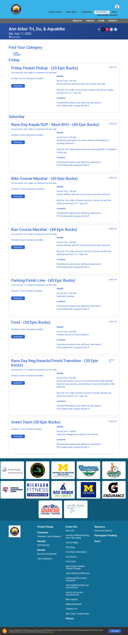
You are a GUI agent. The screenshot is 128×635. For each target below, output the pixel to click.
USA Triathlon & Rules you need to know (77, 586)
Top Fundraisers (44, 558)
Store (101, 21)
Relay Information (74, 604)
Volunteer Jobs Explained (49, 536)
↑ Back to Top (112, 67)
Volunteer (101, 12)
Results (77, 21)
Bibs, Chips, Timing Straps (77, 614)
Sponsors (86, 12)
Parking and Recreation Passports (76, 579)
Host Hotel (71, 561)
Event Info (71, 12)
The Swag (70, 547)
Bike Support (72, 599)
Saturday (16, 55)
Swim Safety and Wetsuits (78, 573)
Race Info (70, 530)
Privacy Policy (49, 632)
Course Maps (72, 542)
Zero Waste (71, 557)
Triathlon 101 (72, 609)
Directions (15, 37)
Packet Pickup (55, 12)
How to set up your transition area (74, 593)
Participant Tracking (107, 15)
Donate (112, 21)
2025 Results (43, 545)
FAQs (114, 12)
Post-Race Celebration (76, 552)
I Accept (115, 631)
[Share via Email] (111, 29)
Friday (15, 53)
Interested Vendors (103, 530)
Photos (90, 21)
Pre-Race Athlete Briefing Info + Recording (77, 536)
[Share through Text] (115, 29)
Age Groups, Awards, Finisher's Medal (75, 567)
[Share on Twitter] (103, 29)
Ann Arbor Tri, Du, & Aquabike (37, 28)
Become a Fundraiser (47, 554)
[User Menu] (117, 7)
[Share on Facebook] (99, 29)
